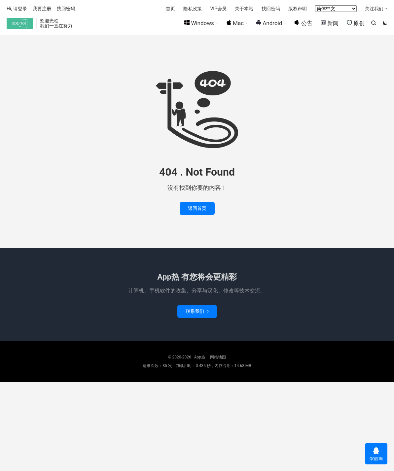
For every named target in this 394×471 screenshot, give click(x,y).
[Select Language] (336, 8)
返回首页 (197, 208)
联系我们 (197, 311)
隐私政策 (192, 8)
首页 (170, 8)
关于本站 (244, 8)
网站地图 (218, 357)
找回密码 (271, 8)
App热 (20, 23)
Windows (199, 23)
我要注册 (42, 8)
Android (269, 23)
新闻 (330, 23)
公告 (303, 23)
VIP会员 (218, 8)
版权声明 (297, 8)
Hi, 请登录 (17, 8)
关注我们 (374, 8)
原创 (356, 23)
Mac (235, 23)
